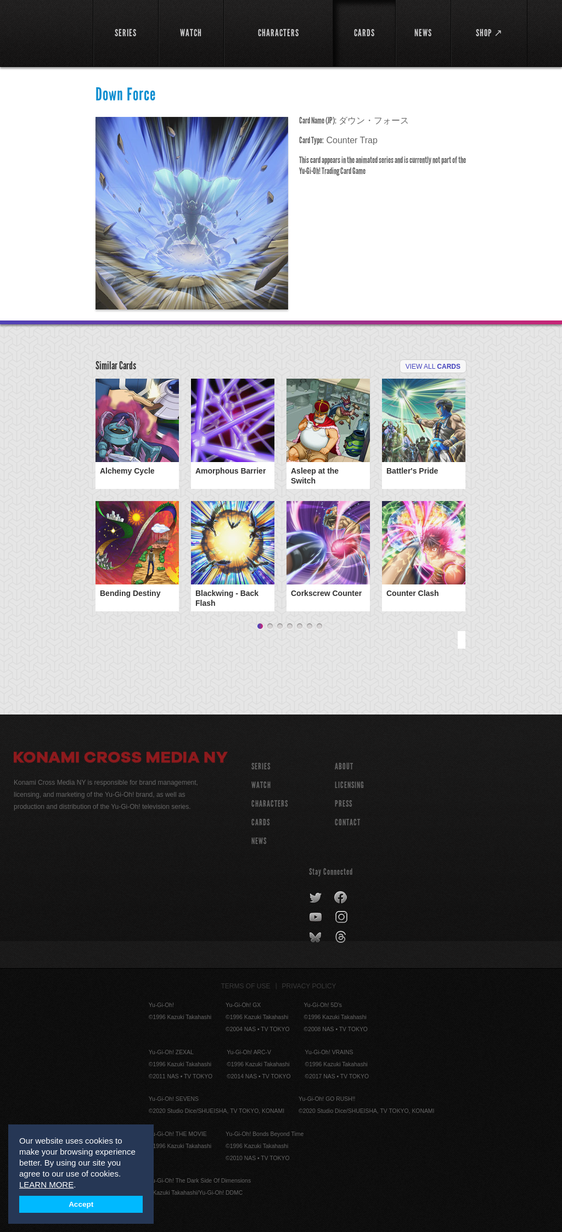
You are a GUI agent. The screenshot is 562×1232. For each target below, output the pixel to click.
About (344, 766)
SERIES (261, 766)
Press (343, 803)
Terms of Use (246, 986)
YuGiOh (47, 33)
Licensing (349, 785)
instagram (342, 917)
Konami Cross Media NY (121, 759)
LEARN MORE (46, 1184)
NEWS (259, 841)
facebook (341, 897)
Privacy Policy (309, 986)
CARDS (260, 822)
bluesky (316, 937)
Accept (81, 1204)
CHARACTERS (269, 803)
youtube (316, 917)
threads (342, 937)
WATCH (261, 785)
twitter (316, 897)
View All (433, 366)
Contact (348, 822)
